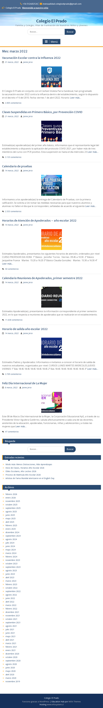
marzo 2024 (11, 553)
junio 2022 (10, 598)
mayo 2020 (11, 671)
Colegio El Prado (51, 21)
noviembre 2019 (13, 681)
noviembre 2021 (13, 615)
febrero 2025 (11, 525)
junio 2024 (10, 546)
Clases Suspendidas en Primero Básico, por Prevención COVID (42, 112)
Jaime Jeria (28, 62)
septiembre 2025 (13, 508)
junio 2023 (10, 574)
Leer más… (75, 97)
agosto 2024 (11, 539)
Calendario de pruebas (17, 166)
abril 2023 (10, 577)
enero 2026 (11, 497)
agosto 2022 (11, 594)
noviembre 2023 (13, 560)
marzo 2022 (11, 605)
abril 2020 (10, 674)
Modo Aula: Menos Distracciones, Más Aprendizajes (29, 464)
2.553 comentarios (13, 211)
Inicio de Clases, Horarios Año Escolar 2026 (25, 467)
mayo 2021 (11, 636)
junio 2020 (10, 667)
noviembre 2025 (13, 501)
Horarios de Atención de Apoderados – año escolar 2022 (39, 220)
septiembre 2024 (13, 535)
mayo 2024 (11, 549)
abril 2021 (10, 640)
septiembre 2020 (13, 660)
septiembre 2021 (13, 622)
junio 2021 (10, 633)
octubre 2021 (11, 619)
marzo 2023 (11, 581)
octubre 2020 (11, 657)
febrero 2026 (11, 494)
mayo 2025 (11, 518)
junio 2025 (10, 515)
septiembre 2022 (13, 591)
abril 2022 (10, 601)
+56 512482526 (30, 4)
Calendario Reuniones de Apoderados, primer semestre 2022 (42, 278)
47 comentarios (12, 431)
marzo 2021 (11, 643)
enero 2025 (11, 529)
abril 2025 (10, 522)
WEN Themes (75, 701)
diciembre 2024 (12, 532)
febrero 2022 (11, 608)
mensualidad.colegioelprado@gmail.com (62, 4)
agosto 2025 (11, 511)
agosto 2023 (11, 570)
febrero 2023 (11, 584)
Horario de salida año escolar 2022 (25, 329)
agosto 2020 (11, 664)
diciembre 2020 (12, 653)
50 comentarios (12, 269)
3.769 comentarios (13, 374)
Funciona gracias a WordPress (35, 701)
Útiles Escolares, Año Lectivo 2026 (21, 471)
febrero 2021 (11, 646)
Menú (51, 41)
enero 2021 (11, 650)
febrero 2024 (11, 556)
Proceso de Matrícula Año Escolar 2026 (23, 474)
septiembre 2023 (13, 567)
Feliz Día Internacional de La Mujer (24, 383)
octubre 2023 (11, 563)
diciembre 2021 (12, 612)
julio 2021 (10, 629)
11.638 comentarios (13, 319)
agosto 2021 (11, 626)
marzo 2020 (11, 678)
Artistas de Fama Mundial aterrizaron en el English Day (30, 478)
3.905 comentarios (13, 103)
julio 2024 (10, 542)
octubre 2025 (11, 504)
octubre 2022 (11, 587)
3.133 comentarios (13, 157)
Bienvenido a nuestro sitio (35, 8)
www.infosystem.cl (55, 704)
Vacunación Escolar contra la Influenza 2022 (31, 58)
